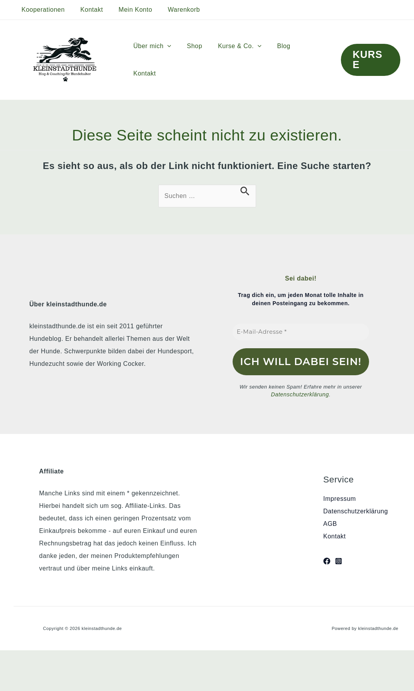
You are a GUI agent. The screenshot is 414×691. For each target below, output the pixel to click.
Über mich (162, 60)
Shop (201, 59)
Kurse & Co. (243, 60)
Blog (284, 59)
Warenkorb (173, 9)
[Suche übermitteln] (245, 191)
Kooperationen (41, 9)
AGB (330, 523)
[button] (177, 60)
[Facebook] (326, 560)
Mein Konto (127, 9)
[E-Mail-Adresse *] (301, 332)
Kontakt (87, 9)
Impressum (339, 498)
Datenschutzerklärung (299, 394)
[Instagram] (338, 560)
